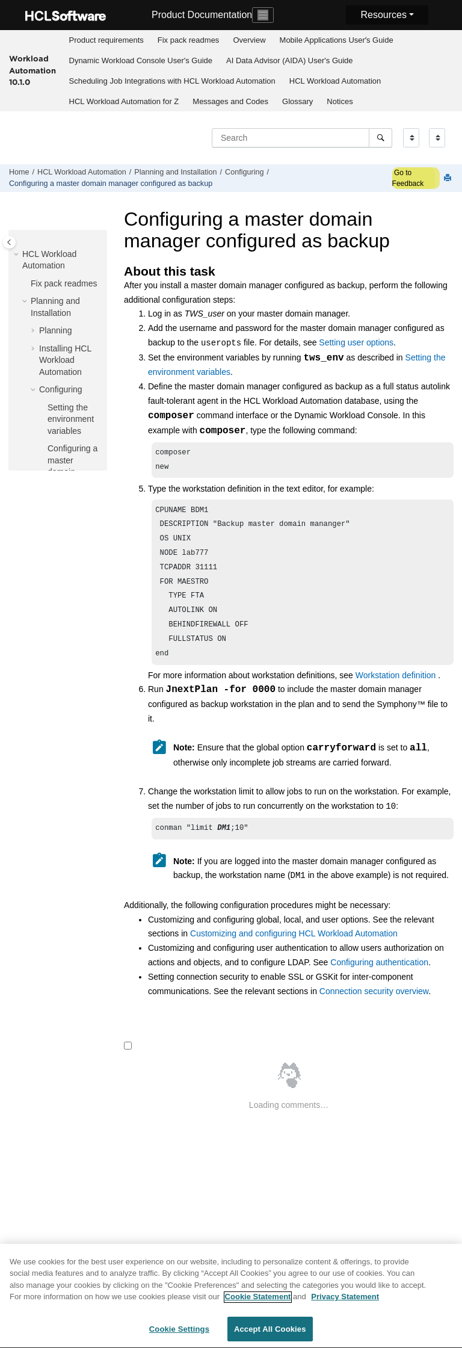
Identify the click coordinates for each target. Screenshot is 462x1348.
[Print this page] (449, 178)
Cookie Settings (179, 1335)
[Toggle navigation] (263, 15)
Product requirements (106, 40)
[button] (17, 255)
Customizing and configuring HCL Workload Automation (294, 950)
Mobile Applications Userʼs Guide (336, 40)
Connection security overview (373, 1008)
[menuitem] (106, 40)
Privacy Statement (345, 1302)
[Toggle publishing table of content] (9, 242)
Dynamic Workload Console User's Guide (141, 60)
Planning (55, 330)
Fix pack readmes (189, 40)
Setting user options (356, 343)
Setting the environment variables (71, 419)
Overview (249, 40)
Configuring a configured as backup (110, 183)
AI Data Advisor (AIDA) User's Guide (289, 60)
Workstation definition (396, 691)
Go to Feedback (408, 178)
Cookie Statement (258, 1302)
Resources (383, 15)
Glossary (297, 101)
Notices (340, 101)
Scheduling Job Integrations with (172, 80)
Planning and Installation (175, 172)
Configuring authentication (379, 979)
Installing (65, 360)
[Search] (380, 137)
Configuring (244, 172)
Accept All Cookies (270, 1335)
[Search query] (302, 137)
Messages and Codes (230, 101)
